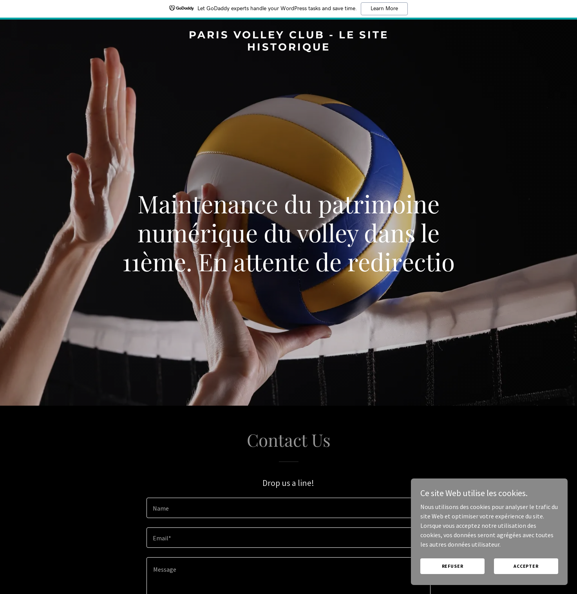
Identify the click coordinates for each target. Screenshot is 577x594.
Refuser (452, 582)
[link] (288, 48)
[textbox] (288, 508)
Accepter (526, 582)
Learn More (384, 8)
